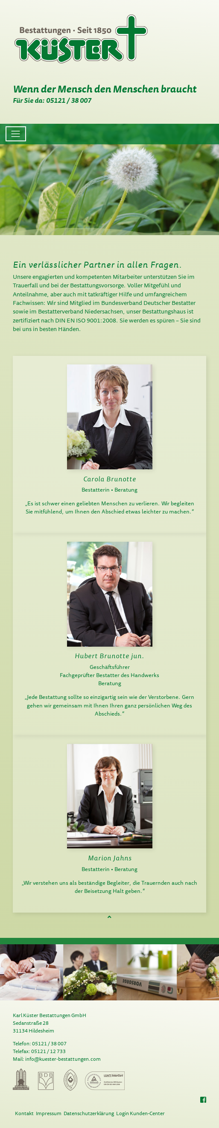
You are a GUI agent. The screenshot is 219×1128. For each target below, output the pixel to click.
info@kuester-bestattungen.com (63, 1059)
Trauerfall (25, 285)
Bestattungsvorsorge (97, 285)
